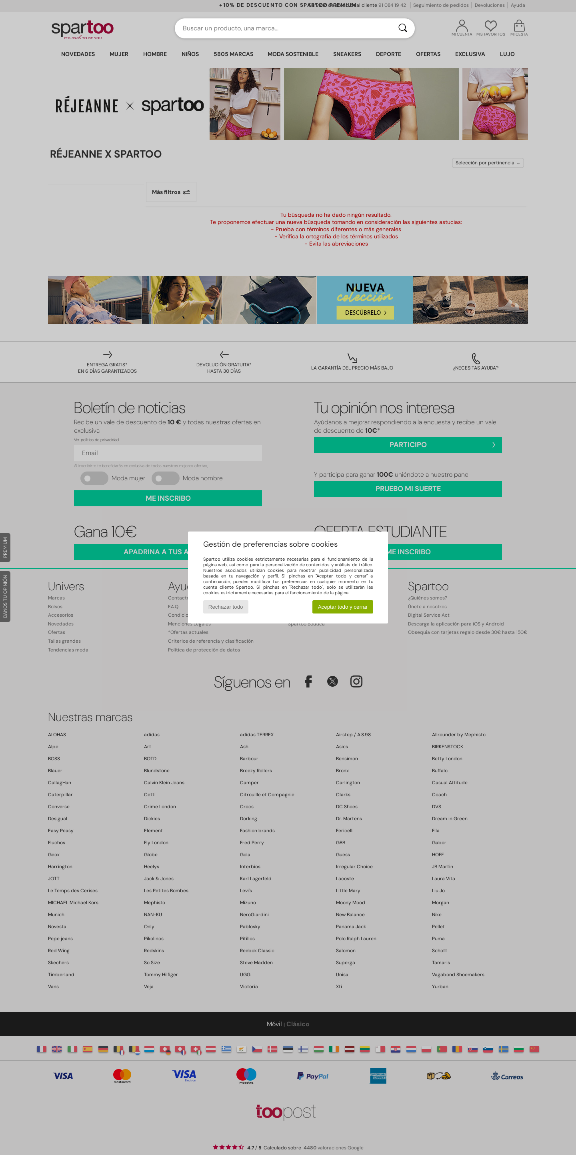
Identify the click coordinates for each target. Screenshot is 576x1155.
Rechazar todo (225, 607)
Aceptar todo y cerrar (343, 607)
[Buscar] (403, 28)
